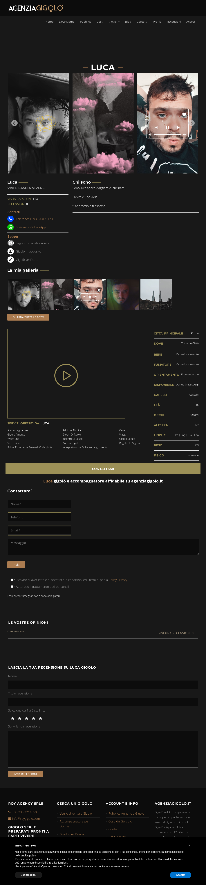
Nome (12, 676)
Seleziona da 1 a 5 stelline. (26, 710)
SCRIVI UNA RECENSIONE (174, 633)
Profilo (157, 21)
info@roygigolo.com (26, 818)
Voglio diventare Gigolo (76, 813)
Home (49, 21)
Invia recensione (26, 774)
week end (13, 438)
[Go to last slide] (14, 123)
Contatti (142, 21)
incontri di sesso (73, 438)
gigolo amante (16, 434)
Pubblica (85, 21)
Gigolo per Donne (72, 834)
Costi (100, 21)
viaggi (122, 434)
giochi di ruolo (72, 434)
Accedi (190, 21)
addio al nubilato (73, 430)
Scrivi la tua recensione (24, 726)
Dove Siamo (67, 21)
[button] (189, 845)
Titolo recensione (20, 693)
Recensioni (174, 21)
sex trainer (14, 443)
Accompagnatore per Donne (74, 823)
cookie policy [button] (28, 855)
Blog (128, 21)
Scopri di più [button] (28, 874)
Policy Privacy (117, 580)
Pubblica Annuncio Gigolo (126, 813)
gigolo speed (127, 438)
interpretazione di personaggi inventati (86, 447)
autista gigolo (71, 443)
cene (122, 430)
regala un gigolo (129, 443)
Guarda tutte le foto (28, 317)
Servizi (114, 21)
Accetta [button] (180, 874)
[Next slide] (191, 123)
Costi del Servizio (120, 821)
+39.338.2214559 (24, 812)
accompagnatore (17, 430)
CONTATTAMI (103, 469)
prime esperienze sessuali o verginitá (29, 447)
